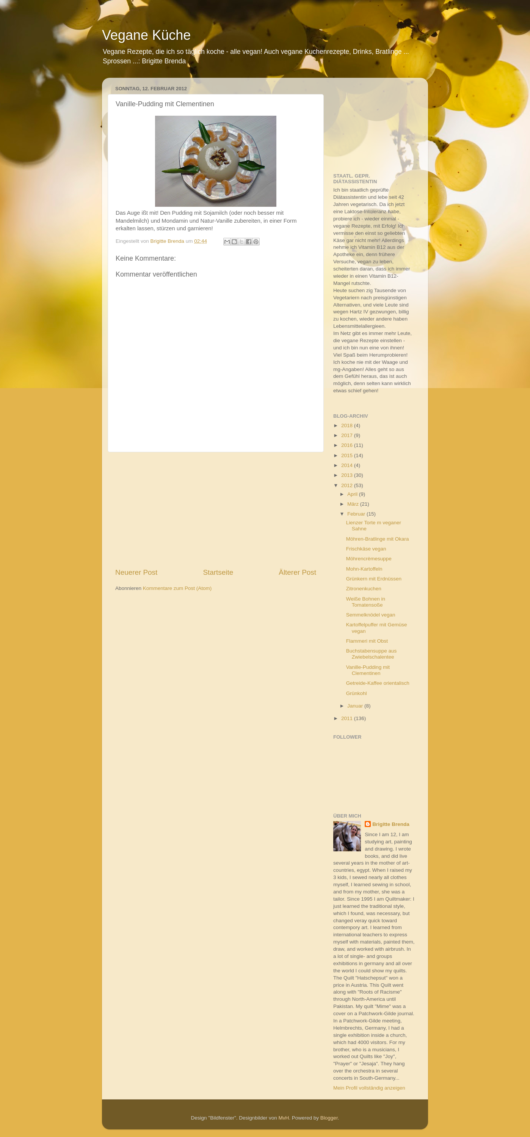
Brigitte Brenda (390, 824)
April (353, 494)
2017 (347, 435)
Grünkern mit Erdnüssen (373, 579)
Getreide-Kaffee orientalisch (377, 683)
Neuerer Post (136, 572)
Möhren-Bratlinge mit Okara (377, 539)
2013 (347, 475)
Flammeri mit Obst (367, 641)
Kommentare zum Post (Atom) (177, 588)
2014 (347, 465)
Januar (355, 706)
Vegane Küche (146, 35)
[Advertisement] (216, 509)
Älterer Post (297, 572)
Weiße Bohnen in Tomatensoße (365, 602)
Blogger (329, 1118)
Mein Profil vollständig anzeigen (369, 1088)
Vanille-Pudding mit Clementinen (368, 670)
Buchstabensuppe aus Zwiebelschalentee (371, 654)
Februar (357, 514)
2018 (347, 425)
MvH (284, 1118)
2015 (347, 455)
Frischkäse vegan (366, 549)
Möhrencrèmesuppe (369, 558)
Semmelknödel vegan (370, 615)
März (353, 504)
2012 (347, 485)
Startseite (218, 572)
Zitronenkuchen (363, 588)
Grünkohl (356, 693)
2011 (347, 718)
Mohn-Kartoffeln (364, 569)
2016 (347, 445)
